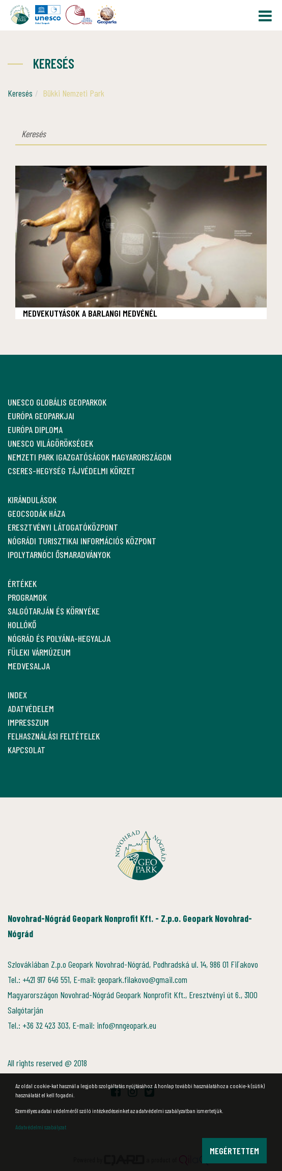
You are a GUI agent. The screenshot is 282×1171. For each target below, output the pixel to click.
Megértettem (234, 1150)
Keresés (20, 93)
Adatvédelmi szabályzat (40, 1126)
